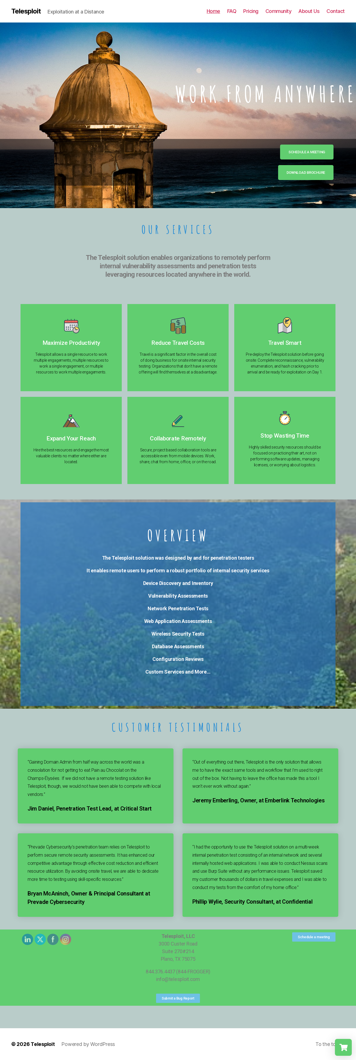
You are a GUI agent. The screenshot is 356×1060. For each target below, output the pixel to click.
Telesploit (26, 11)
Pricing (250, 11)
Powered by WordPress (88, 1044)
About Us (308, 11)
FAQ (231, 11)
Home (213, 11)
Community (278, 11)
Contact (335, 11)
